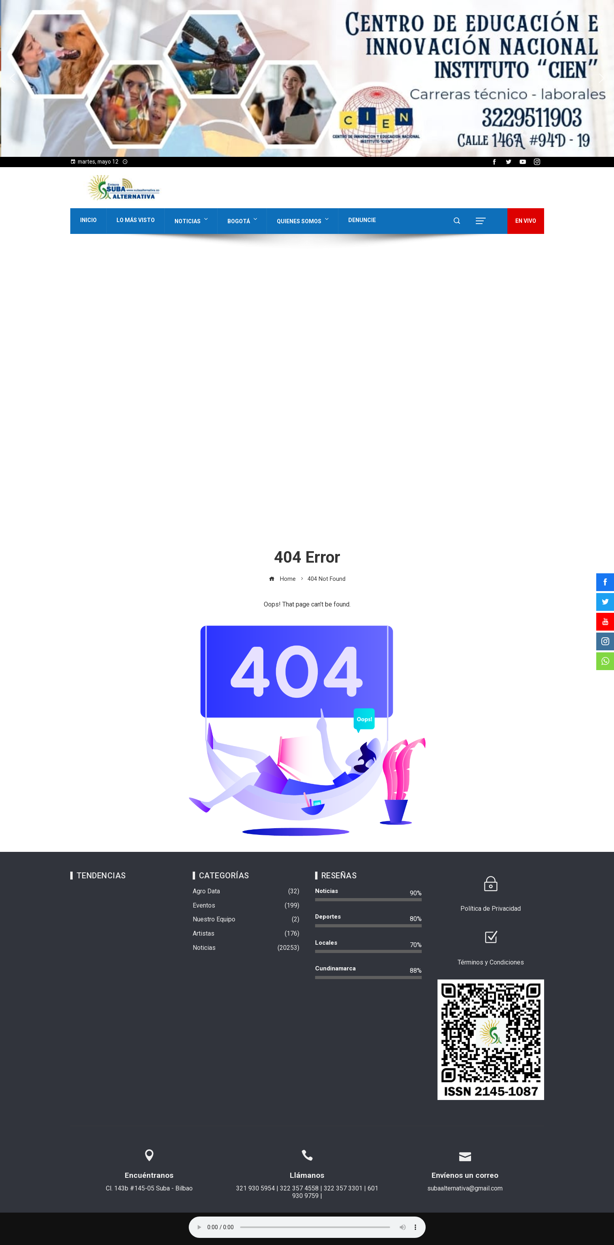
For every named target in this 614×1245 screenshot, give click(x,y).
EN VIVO (525, 221)
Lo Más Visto (135, 220)
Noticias (192, 219)
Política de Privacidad (490, 908)
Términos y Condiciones (491, 962)
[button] (12, 78)
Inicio (88, 220)
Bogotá (243, 219)
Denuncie (362, 220)
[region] (307, 78)
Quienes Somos (303, 219)
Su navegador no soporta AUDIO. (307, 1227)
